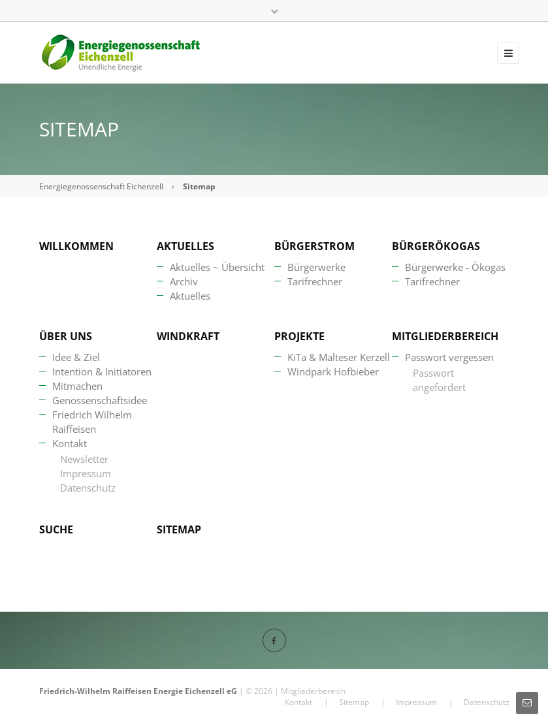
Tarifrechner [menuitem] (314, 281)
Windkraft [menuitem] (188, 336)
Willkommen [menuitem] (76, 246)
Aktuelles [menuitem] (185, 246)
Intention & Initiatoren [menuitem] (102, 371)
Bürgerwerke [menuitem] (316, 267)
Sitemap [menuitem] (179, 529)
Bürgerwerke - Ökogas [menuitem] (455, 267)
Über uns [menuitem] (65, 336)
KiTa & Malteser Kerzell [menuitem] (338, 357)
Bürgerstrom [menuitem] (314, 246)
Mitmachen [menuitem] (77, 385)
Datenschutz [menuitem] (88, 487)
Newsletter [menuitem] (84, 458)
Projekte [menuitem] (299, 336)
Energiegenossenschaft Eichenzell (101, 186)
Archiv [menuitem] (184, 281)
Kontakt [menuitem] (69, 443)
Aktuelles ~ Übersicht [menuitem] (217, 267)
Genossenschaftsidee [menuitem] (99, 400)
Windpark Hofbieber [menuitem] (333, 371)
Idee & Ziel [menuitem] (76, 357)
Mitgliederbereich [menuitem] (445, 336)
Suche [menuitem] (56, 529)
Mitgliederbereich (313, 691)
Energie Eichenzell (189, 691)
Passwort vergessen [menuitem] (449, 357)
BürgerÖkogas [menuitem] (436, 246)
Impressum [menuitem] (85, 473)
